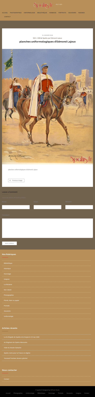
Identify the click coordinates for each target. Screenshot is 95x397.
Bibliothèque (42, 12)
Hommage (52, 12)
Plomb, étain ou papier (11, 300)
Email (36, 201)
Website (68, 201)
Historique (7, 268)
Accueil (5, 12)
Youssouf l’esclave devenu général (15, 357)
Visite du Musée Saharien (12, 347)
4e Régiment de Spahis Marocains (15, 341)
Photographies (15, 12)
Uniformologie (29, 12)
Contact (7, 16)
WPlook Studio (55, 389)
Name (4, 201)
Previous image (16, 180)
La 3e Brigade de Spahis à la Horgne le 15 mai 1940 (21, 336)
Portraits (62, 12)
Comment (5, 214)
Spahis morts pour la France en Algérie (17, 352)
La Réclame (8, 284)
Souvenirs (72, 12)
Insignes (81, 12)
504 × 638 (36, 38)
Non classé (7, 289)
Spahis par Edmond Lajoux (52, 38)
